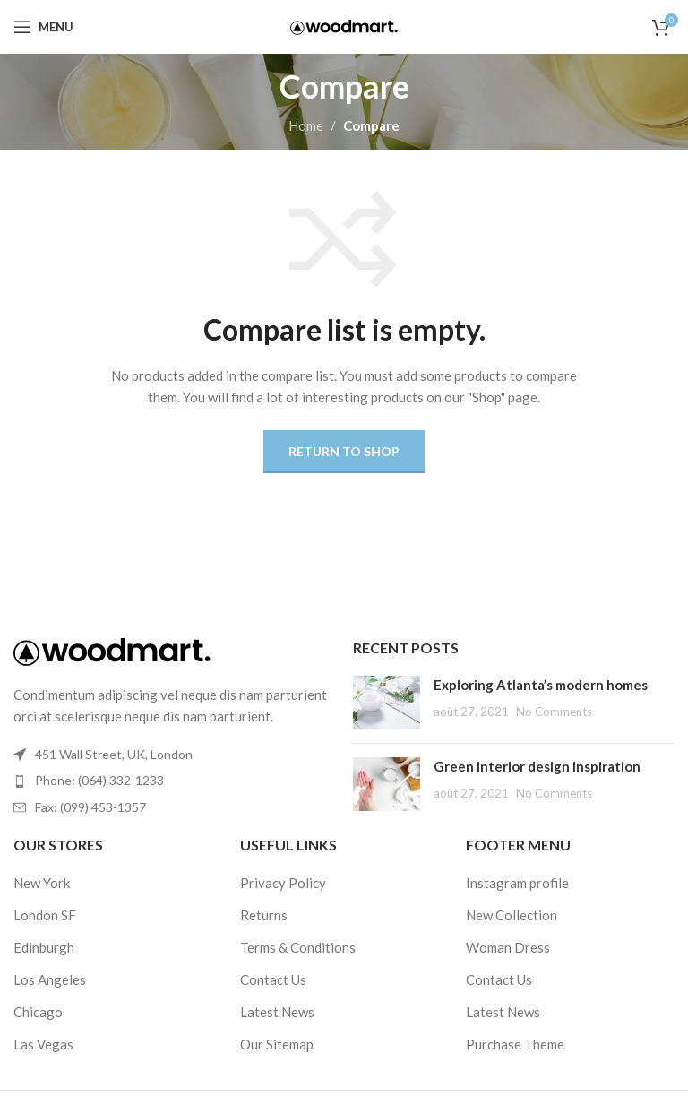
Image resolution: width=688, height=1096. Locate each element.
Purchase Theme (515, 1044)
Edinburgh (43, 947)
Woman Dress (508, 947)
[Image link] (112, 650)
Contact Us (273, 979)
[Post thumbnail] (386, 702)
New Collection (511, 915)
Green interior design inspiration (537, 766)
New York (41, 883)
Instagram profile (517, 883)
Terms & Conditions (298, 947)
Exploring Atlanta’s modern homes (541, 685)
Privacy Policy (283, 883)
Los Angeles (49, 979)
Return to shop (344, 451)
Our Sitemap (277, 1044)
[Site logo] (344, 25)
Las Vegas (43, 1044)
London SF (44, 915)
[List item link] (174, 780)
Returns (264, 915)
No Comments (554, 711)
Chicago (38, 1012)
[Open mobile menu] (43, 27)
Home (305, 125)
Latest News (277, 1012)
